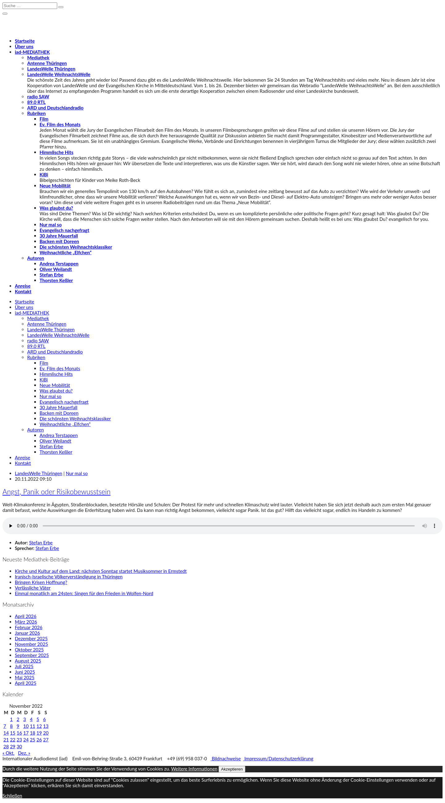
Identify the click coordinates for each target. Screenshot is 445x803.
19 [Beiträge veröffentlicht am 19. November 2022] (39, 733)
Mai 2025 (24, 677)
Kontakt (23, 291)
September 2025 (32, 655)
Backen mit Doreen (59, 241)
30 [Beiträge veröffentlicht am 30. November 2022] (19, 746)
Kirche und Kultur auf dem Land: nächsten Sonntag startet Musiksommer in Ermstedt (101, 571)
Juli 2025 (24, 666)
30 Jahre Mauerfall (59, 235)
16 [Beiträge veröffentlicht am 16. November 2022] (19, 733)
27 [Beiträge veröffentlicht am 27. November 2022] (45, 739)
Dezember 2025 (31, 638)
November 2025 (31, 644)
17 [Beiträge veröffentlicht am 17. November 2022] (25, 733)
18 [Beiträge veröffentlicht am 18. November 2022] (32, 733)
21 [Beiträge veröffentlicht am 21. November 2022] (6, 739)
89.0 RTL (36, 102)
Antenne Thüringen (47, 63)
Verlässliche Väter (33, 587)
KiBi (44, 174)
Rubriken (36, 113)
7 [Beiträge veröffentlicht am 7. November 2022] (4, 726)
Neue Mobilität (55, 185)
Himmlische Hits (56, 152)
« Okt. (8, 753)
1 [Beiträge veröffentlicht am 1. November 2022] (11, 719)
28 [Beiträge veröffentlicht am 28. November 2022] (6, 746)
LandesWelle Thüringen (51, 68)
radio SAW (38, 96)
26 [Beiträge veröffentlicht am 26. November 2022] (39, 739)
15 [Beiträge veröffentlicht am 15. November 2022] (12, 733)
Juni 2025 (25, 672)
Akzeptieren (232, 769)
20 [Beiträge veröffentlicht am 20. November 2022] (45, 733)
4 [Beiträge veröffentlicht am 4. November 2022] (31, 719)
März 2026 (26, 622)
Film (44, 119)
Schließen (12, 795)
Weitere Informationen (194, 768)
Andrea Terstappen (59, 263)
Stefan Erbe (51, 274)
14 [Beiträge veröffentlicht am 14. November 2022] (6, 733)
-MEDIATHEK (32, 52)
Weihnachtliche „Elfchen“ (65, 252)
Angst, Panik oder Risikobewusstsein (56, 491)
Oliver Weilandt (56, 269)
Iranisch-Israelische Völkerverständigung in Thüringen (69, 576)
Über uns (24, 46)
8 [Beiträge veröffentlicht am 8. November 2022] (11, 726)
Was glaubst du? (56, 208)
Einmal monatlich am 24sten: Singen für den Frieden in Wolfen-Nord (84, 593)
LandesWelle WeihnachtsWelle (59, 74)
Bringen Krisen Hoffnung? (41, 582)
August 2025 (28, 660)
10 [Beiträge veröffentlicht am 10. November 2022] (25, 726)
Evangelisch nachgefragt (64, 230)
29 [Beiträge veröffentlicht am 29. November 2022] (12, 746)
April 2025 (25, 683)
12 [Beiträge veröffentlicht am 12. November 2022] (39, 726)
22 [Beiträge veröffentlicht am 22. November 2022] (12, 739)
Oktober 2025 (29, 649)
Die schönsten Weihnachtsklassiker (76, 247)
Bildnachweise (225, 758)
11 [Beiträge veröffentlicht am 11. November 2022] (32, 726)
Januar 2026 (27, 633)
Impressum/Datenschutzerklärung (278, 758)
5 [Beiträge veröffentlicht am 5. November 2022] (37, 719)
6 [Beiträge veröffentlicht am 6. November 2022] (44, 719)
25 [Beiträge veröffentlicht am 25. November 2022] (32, 739)
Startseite (25, 41)
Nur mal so (51, 224)
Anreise (23, 286)
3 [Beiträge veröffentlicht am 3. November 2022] (24, 719)
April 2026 (25, 616)
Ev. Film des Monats (60, 124)
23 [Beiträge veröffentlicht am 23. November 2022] (19, 739)
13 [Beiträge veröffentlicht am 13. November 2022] (45, 726)
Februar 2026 (28, 627)
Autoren (35, 258)
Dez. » (24, 753)
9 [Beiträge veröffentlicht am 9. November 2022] (18, 726)
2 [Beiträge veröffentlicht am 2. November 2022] (18, 719)
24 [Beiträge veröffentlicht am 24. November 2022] (25, 739)
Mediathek (38, 57)
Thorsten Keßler (56, 280)
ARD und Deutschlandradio (55, 107)
